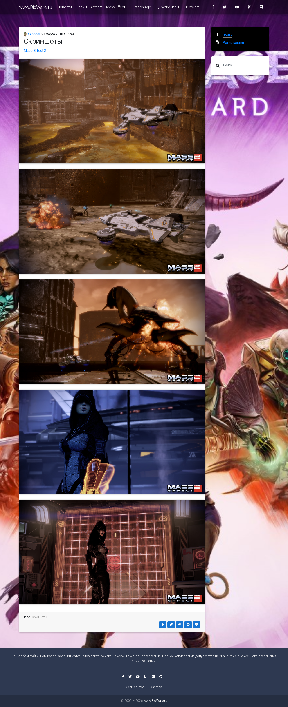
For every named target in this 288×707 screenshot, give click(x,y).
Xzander (32, 34)
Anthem (96, 7)
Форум (81, 7)
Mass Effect (116, 7)
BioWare (193, 7)
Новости (65, 7)
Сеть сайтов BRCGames (144, 687)
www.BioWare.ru (35, 7)
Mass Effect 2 (35, 51)
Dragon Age (142, 7)
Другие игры (169, 7)
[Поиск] (241, 65)
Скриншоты (39, 617)
